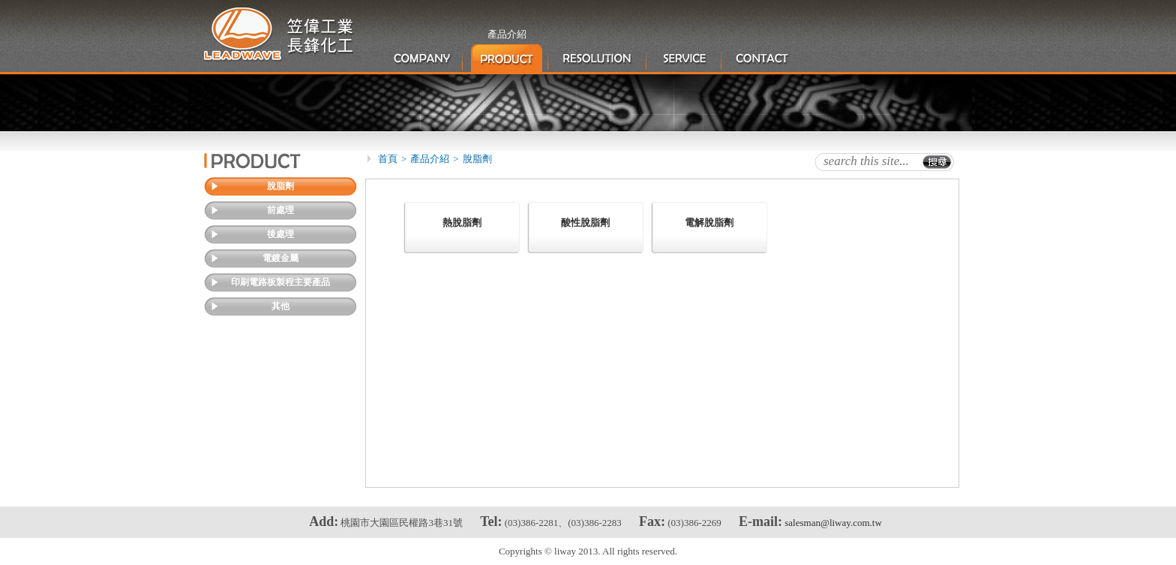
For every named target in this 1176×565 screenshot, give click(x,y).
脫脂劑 (280, 186)
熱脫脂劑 (462, 222)
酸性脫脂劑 (585, 222)
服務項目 (685, 58)
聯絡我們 (763, 58)
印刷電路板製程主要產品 (280, 282)
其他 (281, 306)
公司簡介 (422, 58)
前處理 (280, 210)
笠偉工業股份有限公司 (279, 35)
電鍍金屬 (280, 258)
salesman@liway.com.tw (833, 522)
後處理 (280, 234)
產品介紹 (506, 58)
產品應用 (598, 58)
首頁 (388, 158)
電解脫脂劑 (709, 222)
